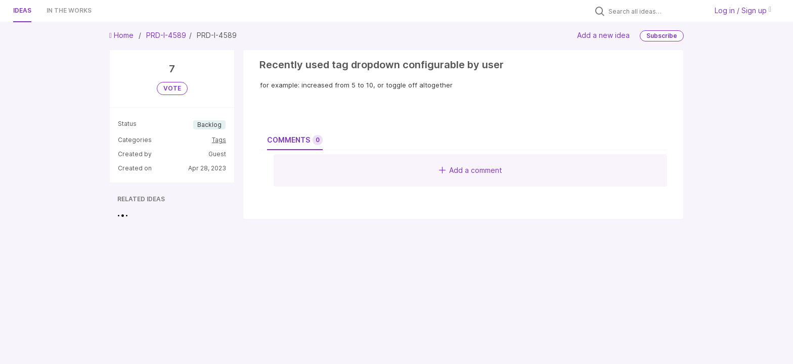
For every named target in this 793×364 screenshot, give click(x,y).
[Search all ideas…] (655, 11)
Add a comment (470, 170)
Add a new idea (603, 35)
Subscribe (661, 35)
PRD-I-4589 (166, 35)
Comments (295, 140)
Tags (219, 140)
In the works (69, 10)
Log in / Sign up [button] (743, 10)
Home (122, 35)
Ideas (22, 10)
